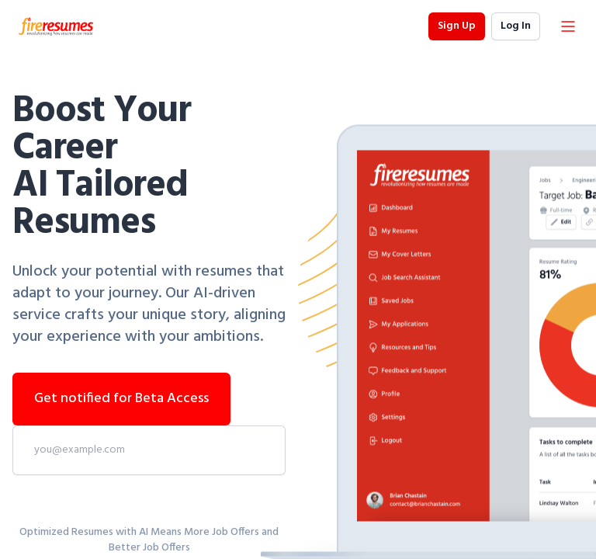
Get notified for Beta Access (121, 398)
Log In (516, 26)
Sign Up (457, 26)
